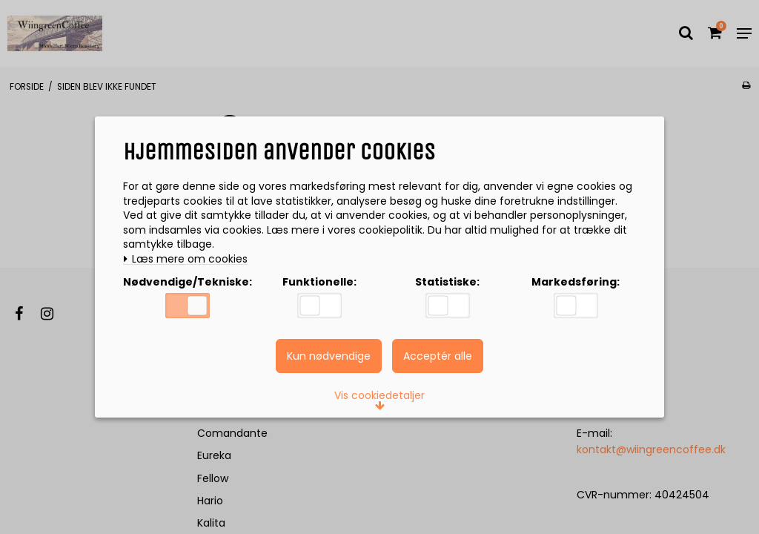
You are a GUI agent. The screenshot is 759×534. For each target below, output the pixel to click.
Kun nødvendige (329, 356)
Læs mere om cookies (185, 259)
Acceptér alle (437, 356)
